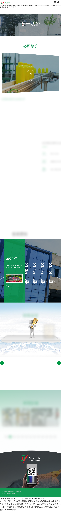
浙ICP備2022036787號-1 (8, 493)
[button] (2, 278)
